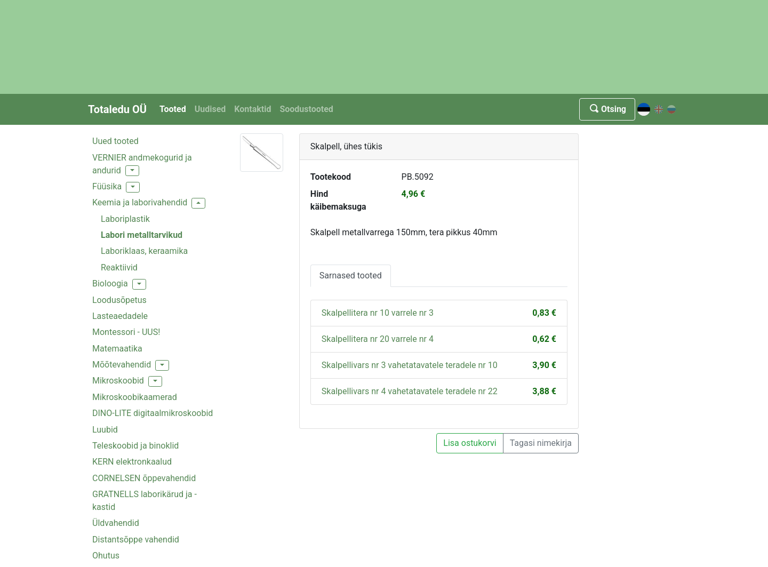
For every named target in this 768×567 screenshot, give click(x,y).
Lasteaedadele (120, 316)
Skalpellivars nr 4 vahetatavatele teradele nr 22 (410, 391)
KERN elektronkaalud (132, 462)
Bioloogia (110, 283)
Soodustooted (306, 109)
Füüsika (107, 186)
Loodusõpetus (119, 300)
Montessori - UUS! (126, 332)
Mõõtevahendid (121, 365)
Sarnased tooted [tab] (350, 275)
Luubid (105, 430)
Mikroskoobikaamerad (134, 397)
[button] (132, 170)
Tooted (172, 109)
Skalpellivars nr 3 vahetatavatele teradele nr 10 (410, 365)
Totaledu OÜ (117, 109)
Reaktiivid (119, 267)
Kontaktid (252, 109)
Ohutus (105, 555)
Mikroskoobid (118, 381)
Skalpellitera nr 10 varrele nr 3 (378, 313)
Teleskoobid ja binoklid (135, 446)
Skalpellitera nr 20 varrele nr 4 (378, 339)
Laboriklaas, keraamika (144, 251)
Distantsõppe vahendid (135, 539)
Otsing (607, 109)
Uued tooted (115, 141)
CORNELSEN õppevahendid (144, 478)
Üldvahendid (115, 523)
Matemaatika (117, 349)
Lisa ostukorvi (469, 443)
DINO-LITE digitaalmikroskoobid (152, 413)
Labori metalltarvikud (141, 235)
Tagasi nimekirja (541, 443)
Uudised (210, 109)
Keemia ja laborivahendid (139, 202)
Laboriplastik (125, 219)
